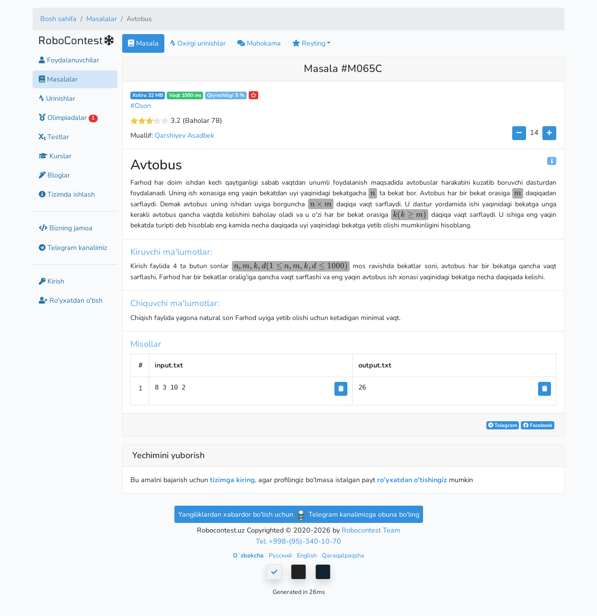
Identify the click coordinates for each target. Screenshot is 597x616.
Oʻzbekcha (249, 555)
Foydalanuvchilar (69, 60)
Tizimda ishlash (67, 194)
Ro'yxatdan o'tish (71, 300)
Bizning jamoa (65, 228)
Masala (143, 43)
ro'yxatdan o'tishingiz (412, 480)
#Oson (140, 105)
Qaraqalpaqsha (343, 555)
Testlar (54, 137)
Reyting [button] (308, 43)
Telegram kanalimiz (73, 247)
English (307, 555)
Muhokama (259, 43)
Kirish (51, 281)
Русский (281, 555)
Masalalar (101, 19)
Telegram (502, 425)
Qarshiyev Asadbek (184, 135)
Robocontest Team (371, 530)
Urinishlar (57, 98)
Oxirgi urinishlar (198, 43)
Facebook (537, 425)
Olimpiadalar (68, 117)
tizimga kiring (232, 480)
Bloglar (54, 175)
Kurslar (55, 156)
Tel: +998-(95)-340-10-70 (298, 541)
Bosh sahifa (58, 19)
